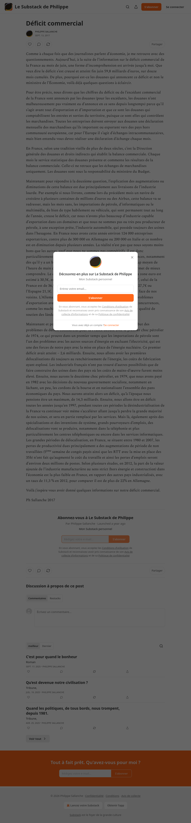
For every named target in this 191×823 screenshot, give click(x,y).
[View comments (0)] (39, 44)
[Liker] (30, 44)
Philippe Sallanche (46, 31)
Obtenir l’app (115, 805)
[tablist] (44, 598)
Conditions (112, 796)
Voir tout (38, 739)
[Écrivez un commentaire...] (100, 617)
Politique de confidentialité (113, 314)
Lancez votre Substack (82, 805)
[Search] (127, 7)
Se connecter (175, 7)
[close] (132, 257)
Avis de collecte (130, 796)
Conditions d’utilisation (115, 306)
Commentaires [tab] (37, 598)
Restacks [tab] (55, 598)
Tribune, (31, 688)
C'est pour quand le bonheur (51, 656)
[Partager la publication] (136, 7)
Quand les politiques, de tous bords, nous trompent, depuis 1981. (73, 711)
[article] (95, 664)
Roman (31, 662)
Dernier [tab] (46, 646)
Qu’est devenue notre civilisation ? (57, 682)
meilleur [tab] (33, 646)
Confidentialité (94, 796)
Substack (75, 815)
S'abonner (151, 7)
